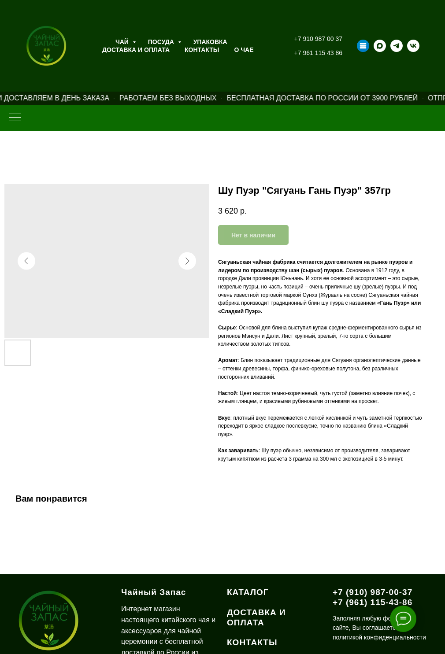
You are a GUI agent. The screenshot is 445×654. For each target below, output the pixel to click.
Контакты (202, 49)
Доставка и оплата (136, 49)
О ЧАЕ (244, 49)
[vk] (413, 46)
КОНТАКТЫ (252, 642)
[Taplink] (363, 46)
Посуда (162, 41)
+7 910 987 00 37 (318, 38)
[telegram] (396, 46)
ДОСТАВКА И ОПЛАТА (256, 617)
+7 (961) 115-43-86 (372, 602)
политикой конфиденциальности (379, 637)
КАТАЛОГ (248, 592)
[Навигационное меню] (15, 118)
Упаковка (210, 41)
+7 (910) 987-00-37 (372, 592)
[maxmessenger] (380, 46)
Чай (122, 41)
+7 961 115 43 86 (318, 52)
